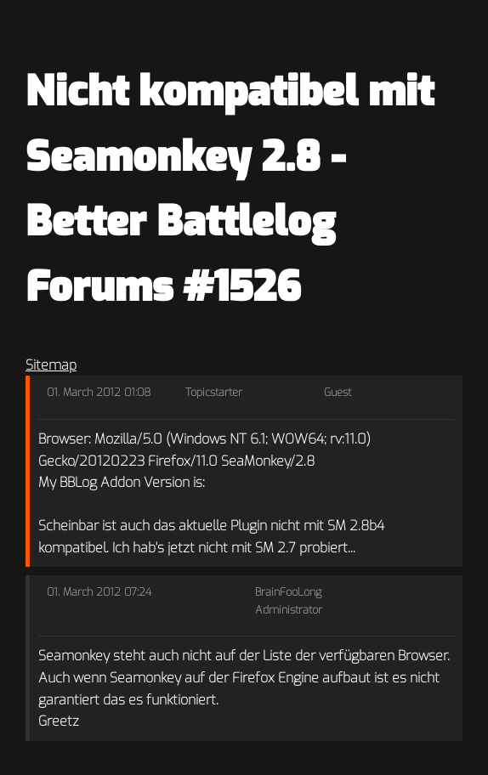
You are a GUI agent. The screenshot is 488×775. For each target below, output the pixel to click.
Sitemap (51, 365)
